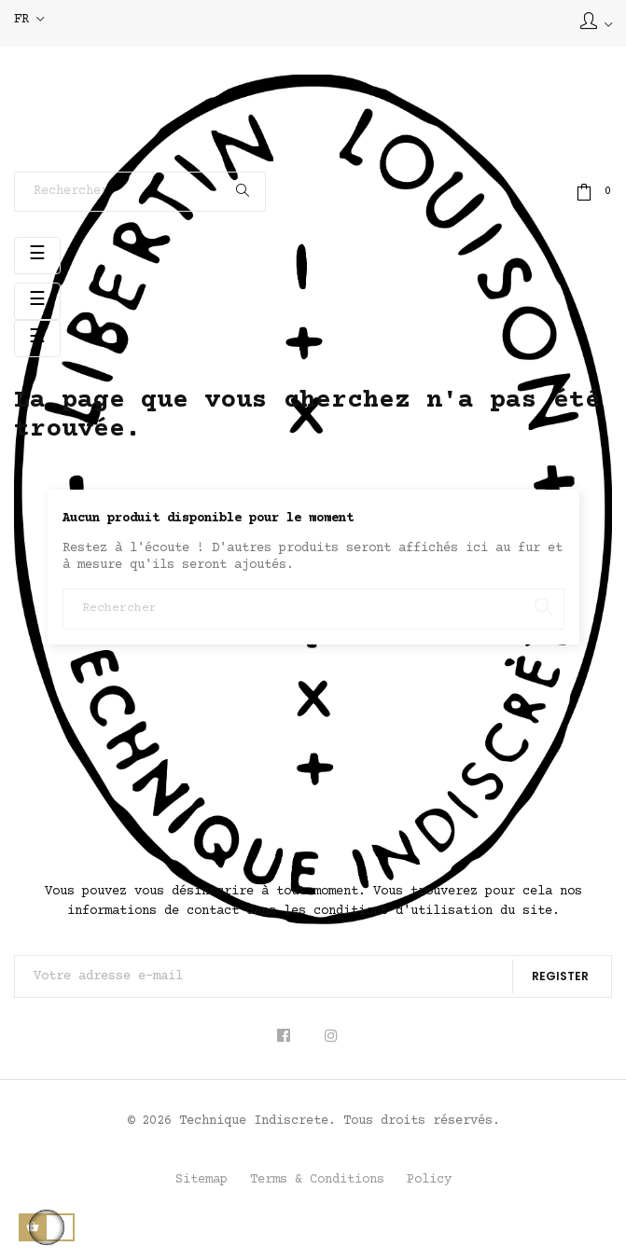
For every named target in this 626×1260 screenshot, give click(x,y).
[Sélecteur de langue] (29, 20)
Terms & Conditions (317, 1179)
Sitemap (201, 1179)
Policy (429, 1179)
